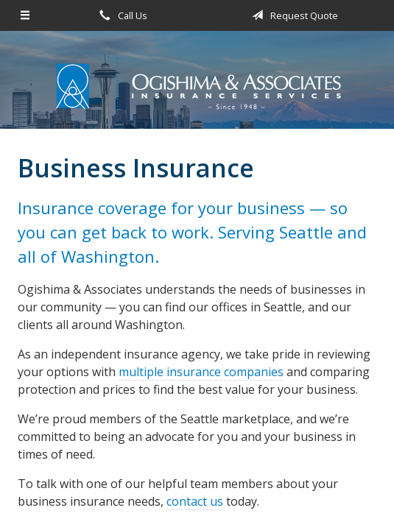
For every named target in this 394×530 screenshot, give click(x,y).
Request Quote (292, 15)
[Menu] (25, 15)
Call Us (120, 15)
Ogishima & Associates (197, 86)
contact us (194, 501)
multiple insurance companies (201, 372)
